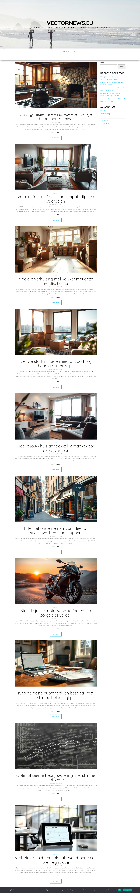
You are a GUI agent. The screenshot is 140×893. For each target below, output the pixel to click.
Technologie (104, 114)
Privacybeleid (127, 890)
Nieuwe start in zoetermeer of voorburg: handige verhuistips (55, 358)
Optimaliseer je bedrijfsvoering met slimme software (55, 772)
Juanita (57, 127)
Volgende (61, 883)
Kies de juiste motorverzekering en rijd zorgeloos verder (56, 607)
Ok (120, 890)
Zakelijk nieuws (105, 117)
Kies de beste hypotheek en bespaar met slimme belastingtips (56, 689)
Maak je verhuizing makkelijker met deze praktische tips (55, 275)
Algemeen (65, 51)
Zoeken (102, 57)
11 (55, 883)
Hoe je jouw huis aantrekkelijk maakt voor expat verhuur (55, 442)
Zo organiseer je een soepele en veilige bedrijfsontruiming (56, 111)
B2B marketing (105, 108)
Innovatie (103, 111)
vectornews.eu (70, 22)
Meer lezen (56, 132)
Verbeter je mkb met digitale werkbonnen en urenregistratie (56, 854)
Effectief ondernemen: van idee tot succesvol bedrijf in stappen (55, 525)
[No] (138, 890)
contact (75, 51)
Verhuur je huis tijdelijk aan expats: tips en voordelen (55, 193)
